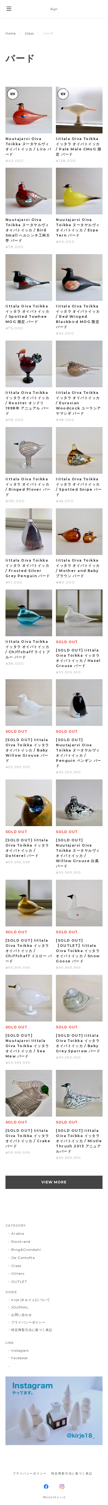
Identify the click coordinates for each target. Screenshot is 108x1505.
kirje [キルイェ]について (30, 1300)
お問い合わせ (21, 1315)
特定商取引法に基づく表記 (32, 1330)
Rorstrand (21, 1241)
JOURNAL (20, 1307)
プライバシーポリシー (28, 1322)
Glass (29, 33)
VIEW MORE (54, 1182)
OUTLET (19, 1281)
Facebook (19, 1358)
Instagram (20, 1351)
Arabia (17, 1233)
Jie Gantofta (23, 1257)
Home (10, 33)
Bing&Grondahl (26, 1249)
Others (17, 1273)
